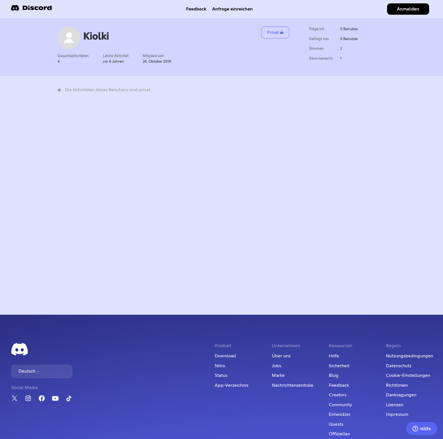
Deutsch (29, 371)
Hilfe (334, 356)
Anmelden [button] (408, 9)
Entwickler (340, 414)
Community (340, 405)
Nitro (220, 366)
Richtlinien (397, 385)
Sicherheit (339, 366)
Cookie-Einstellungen (408, 375)
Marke (278, 375)
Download (225, 356)
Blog (333, 375)
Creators (337, 395)
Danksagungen (401, 395)
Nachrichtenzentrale (292, 385)
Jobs (276, 366)
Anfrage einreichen (232, 9)
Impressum (397, 414)
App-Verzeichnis (231, 385)
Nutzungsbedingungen (409, 356)
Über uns (281, 356)
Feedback (196, 9)
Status (221, 375)
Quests (336, 424)
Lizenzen (394, 405)
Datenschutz (398, 366)
